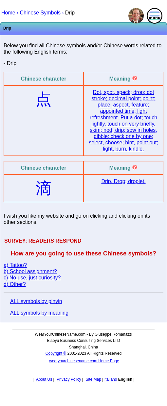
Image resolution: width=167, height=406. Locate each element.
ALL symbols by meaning (39, 313)
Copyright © (56, 353)
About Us (44, 379)
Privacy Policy (69, 379)
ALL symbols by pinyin (36, 301)
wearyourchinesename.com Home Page (84, 361)
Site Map (93, 379)
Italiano (110, 379)
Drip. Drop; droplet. (123, 181)
